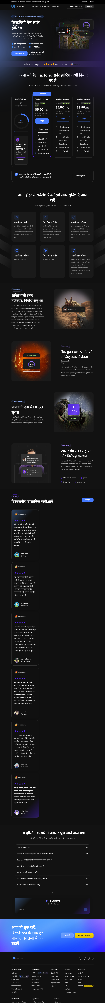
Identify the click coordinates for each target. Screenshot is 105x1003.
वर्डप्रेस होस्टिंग (14, 976)
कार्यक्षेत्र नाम (35, 973)
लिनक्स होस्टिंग (54, 976)
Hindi (91, 2)
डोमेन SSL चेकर (35, 986)
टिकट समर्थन (66, 482)
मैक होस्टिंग (14, 992)
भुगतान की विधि (68, 980)
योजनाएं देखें (19, 53)
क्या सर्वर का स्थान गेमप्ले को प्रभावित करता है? (31, 866)
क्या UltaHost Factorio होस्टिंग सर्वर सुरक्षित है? (32, 879)
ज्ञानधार (85, 478)
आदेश (42, 121)
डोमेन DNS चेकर (36, 983)
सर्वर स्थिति (67, 989)
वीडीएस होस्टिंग (15, 983)
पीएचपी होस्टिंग (54, 973)
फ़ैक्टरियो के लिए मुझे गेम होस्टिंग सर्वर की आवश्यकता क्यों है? (35, 854)
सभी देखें (87, 500)
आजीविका (80, 986)
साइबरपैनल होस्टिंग (55, 983)
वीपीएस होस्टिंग (81, 176)
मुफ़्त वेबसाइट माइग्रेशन (70, 993)
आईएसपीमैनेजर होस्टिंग (56, 986)
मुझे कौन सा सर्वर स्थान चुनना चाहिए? (28, 873)
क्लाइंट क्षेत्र (89, 6)
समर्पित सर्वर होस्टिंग (16, 986)
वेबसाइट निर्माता (48, 6)
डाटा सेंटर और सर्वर (69, 976)
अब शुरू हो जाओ (84, 936)
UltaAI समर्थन (81, 482)
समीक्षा (66, 983)
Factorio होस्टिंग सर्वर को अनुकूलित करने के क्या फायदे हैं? (34, 860)
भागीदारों (67, 986)
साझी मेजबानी (14, 973)
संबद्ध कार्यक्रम (68, 973)
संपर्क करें (84, 2)
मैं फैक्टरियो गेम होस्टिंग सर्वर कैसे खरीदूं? (29, 885)
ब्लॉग (79, 983)
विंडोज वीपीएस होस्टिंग (16, 989)
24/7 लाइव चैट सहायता (69, 478)
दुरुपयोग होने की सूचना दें (84, 976)
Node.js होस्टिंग (55, 980)
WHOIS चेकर (35, 980)
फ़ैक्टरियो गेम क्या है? (23, 848)
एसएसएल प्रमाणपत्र (36, 976)
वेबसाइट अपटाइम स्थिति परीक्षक (39, 989)
